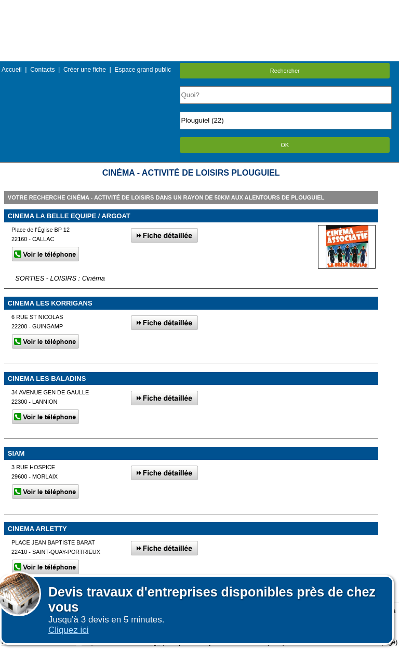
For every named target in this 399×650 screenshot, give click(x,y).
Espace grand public (142, 69)
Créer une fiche (84, 69)
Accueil (12, 69)
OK (285, 145)
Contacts (42, 69)
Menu (199, 7)
